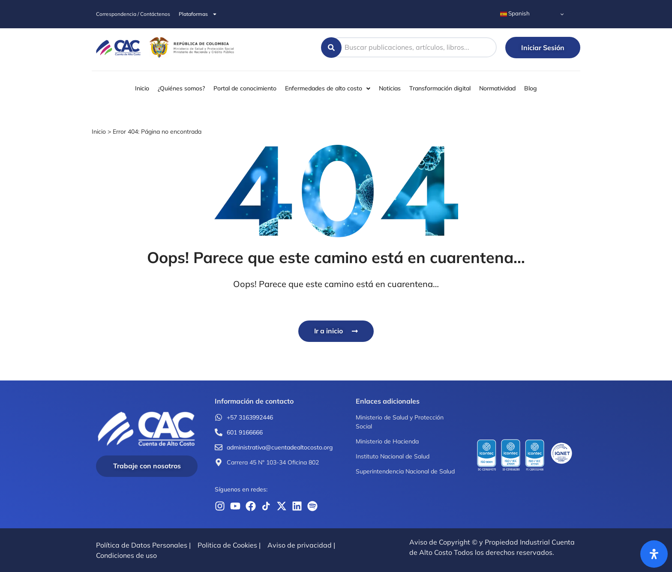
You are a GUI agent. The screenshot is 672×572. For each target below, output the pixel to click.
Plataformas (198, 14)
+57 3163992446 (250, 417)
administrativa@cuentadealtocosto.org (280, 447)
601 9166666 (245, 432)
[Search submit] (331, 47)
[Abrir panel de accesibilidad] (654, 554)
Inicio (99, 131)
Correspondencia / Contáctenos (133, 14)
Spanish (515, 14)
